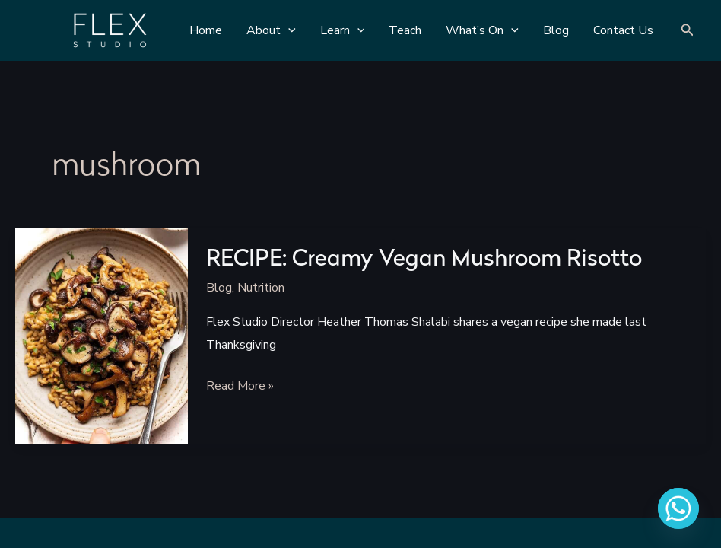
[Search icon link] (687, 31)
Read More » (240, 386)
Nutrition (260, 287)
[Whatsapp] (678, 508)
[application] (288, 30)
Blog (219, 287)
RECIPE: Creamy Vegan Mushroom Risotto (424, 260)
